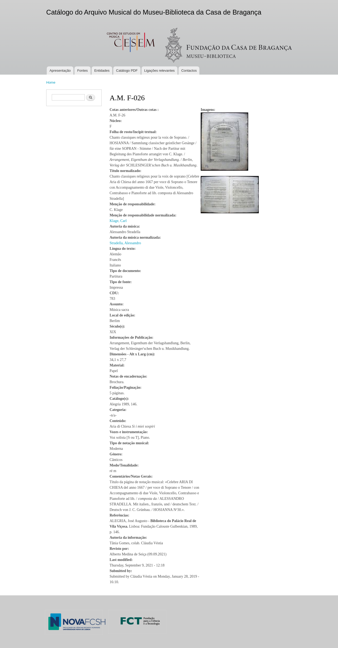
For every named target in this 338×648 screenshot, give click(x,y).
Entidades (102, 70)
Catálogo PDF (127, 70)
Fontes (82, 70)
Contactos (189, 70)
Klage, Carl (118, 221)
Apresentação (60, 70)
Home (50, 82)
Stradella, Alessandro (125, 243)
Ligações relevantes (159, 70)
